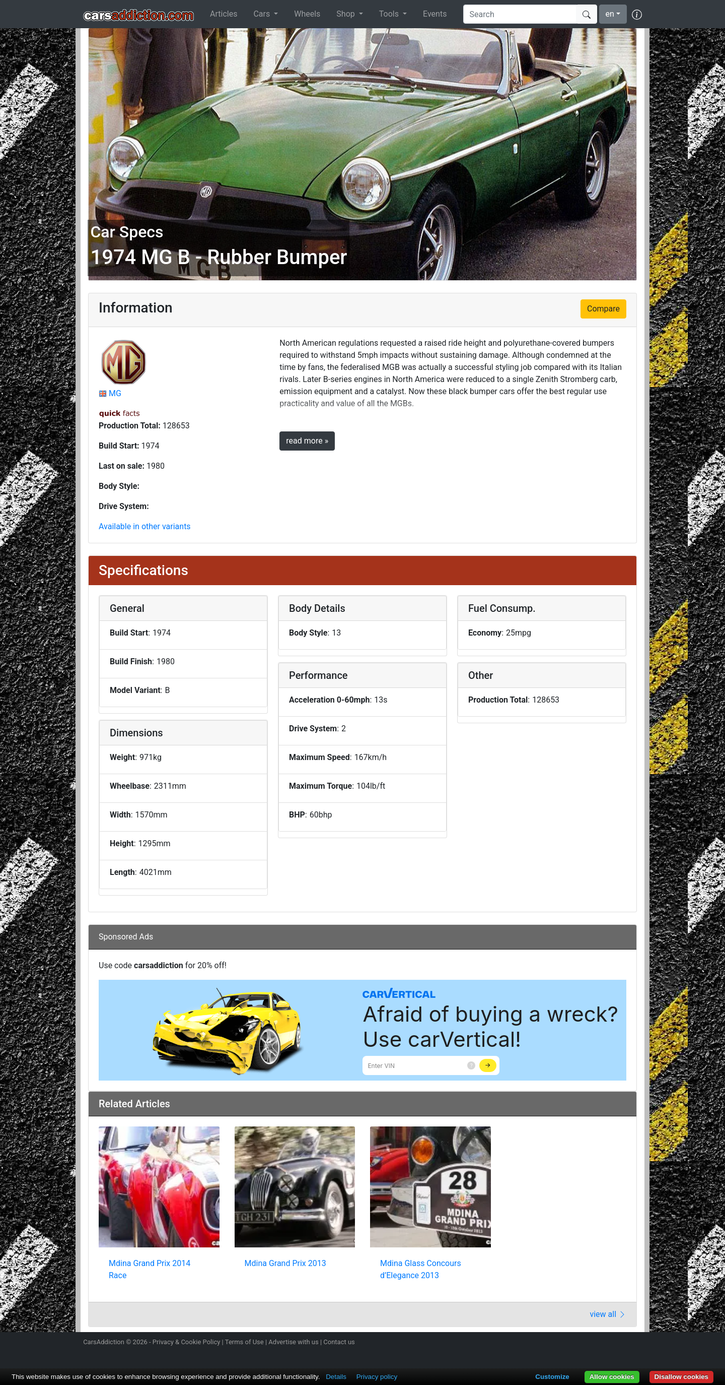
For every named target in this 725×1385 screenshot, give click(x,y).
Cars (262, 14)
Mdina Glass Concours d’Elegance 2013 (420, 1269)
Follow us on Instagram (565, 1343)
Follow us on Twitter (582, 1343)
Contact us (339, 1342)
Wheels (307, 14)
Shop (346, 14)
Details (336, 1376)
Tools (390, 14)
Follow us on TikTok (618, 1343)
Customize (552, 1376)
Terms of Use (244, 1342)
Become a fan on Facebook (601, 1343)
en (610, 14)
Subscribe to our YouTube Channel (636, 1343)
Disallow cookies (681, 1376)
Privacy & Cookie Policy (187, 1342)
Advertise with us (293, 1342)
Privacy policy (376, 1376)
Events (435, 14)
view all (608, 1314)
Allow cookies (612, 1376)
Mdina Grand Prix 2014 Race (149, 1269)
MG (115, 393)
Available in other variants (145, 526)
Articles (223, 14)
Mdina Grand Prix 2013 (285, 1263)
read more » (307, 441)
